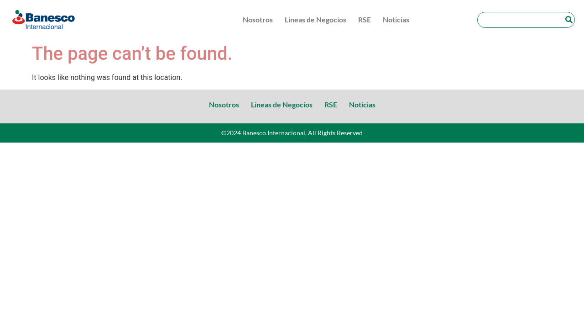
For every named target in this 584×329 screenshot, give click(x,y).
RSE (364, 19)
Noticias (396, 19)
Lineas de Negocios (315, 19)
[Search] (568, 19)
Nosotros (258, 19)
